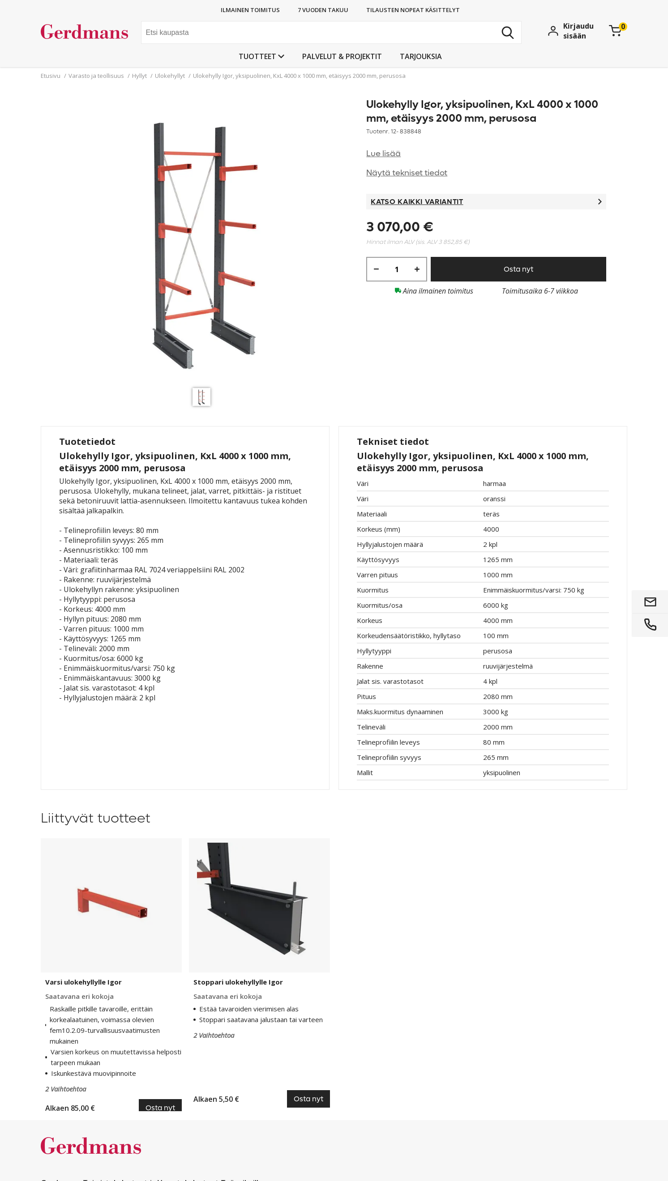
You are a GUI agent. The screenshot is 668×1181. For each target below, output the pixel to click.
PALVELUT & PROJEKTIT (342, 56)
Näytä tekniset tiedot (406, 173)
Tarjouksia (421, 56)
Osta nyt (518, 269)
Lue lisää (383, 154)
